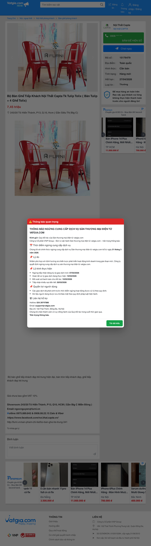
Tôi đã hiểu (114, 323)
